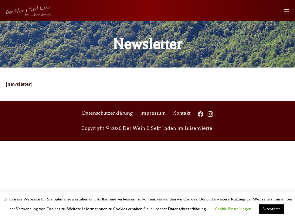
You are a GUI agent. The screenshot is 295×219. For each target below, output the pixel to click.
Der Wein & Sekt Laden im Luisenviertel (168, 128)
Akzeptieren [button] (271, 209)
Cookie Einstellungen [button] (233, 209)
